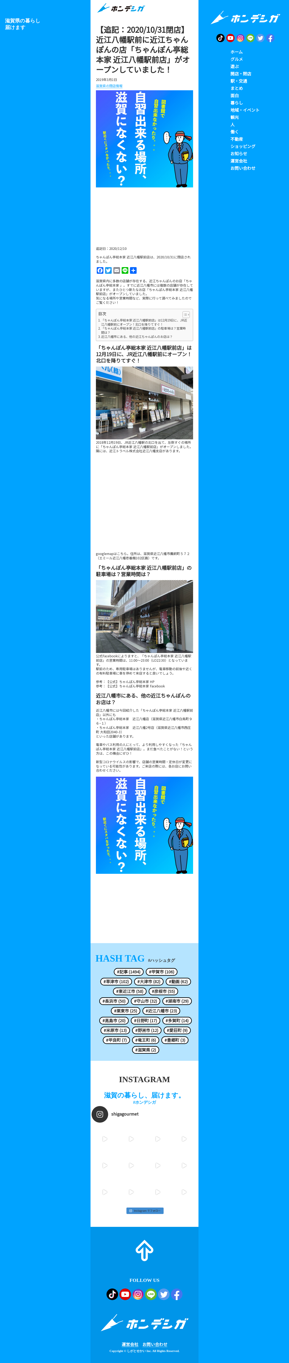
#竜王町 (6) (145, 1040)
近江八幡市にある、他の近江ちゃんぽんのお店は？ (137, 337)
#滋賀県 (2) (145, 1050)
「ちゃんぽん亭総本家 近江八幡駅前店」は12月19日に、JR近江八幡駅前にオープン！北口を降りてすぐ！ (144, 322)
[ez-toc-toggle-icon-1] (184, 314)
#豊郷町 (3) (174, 1040)
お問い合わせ (154, 1344)
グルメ (236, 59)
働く (234, 131)
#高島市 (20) (114, 1020)
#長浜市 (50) (114, 1001)
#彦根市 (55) (163, 991)
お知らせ (238, 153)
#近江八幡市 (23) (161, 1010)
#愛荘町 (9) (177, 1030)
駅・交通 (238, 81)
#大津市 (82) (148, 981)
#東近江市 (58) (129, 991)
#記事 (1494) (129, 971)
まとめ (236, 88)
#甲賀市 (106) (161, 971)
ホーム (236, 52)
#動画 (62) (178, 981)
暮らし (236, 102)
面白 (234, 95)
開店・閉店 (240, 73)
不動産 (236, 139)
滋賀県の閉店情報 (109, 86)
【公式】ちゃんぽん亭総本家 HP (130, 682)
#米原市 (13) (115, 1030)
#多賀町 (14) (177, 1020)
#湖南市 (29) (177, 1001)
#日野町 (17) (145, 1020)
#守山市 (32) (145, 1001)
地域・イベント (245, 110)
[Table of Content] (186, 314)
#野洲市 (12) (146, 1030)
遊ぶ (234, 66)
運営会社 (130, 1344)
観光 (234, 117)
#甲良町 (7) (116, 1040)
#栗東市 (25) (125, 1010)
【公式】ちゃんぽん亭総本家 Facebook (135, 686)
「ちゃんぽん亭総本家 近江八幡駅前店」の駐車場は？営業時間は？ (143, 330)
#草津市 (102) (116, 981)
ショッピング (242, 146)
